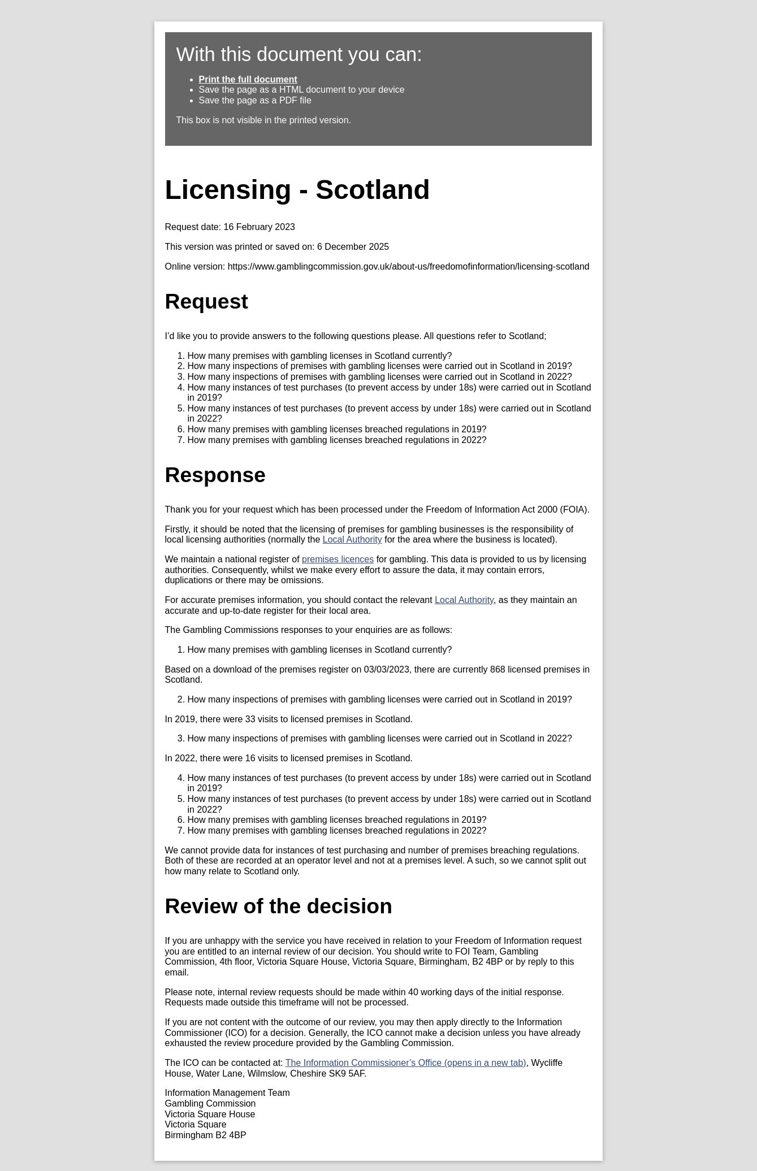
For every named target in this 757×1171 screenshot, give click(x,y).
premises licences (338, 559)
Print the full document (248, 79)
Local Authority (352, 539)
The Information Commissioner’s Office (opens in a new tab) (406, 1063)
